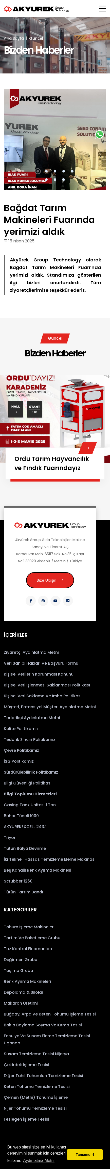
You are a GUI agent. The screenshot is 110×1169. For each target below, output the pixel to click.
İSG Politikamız (19, 761)
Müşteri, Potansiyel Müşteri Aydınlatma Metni (50, 707)
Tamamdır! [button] (85, 1155)
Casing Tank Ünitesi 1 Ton (30, 805)
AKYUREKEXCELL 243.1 (25, 827)
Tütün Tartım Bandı (23, 892)
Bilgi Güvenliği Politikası (27, 783)
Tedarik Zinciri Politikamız (29, 739)
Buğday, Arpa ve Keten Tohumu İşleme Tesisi (50, 1014)
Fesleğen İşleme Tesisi (26, 1119)
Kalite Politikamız (21, 729)
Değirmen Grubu (20, 960)
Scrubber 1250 (18, 881)
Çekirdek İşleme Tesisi (26, 1065)
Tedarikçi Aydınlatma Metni (32, 718)
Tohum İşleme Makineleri (29, 927)
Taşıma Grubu (18, 970)
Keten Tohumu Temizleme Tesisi (37, 1086)
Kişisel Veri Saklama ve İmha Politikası (43, 696)
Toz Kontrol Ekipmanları (28, 949)
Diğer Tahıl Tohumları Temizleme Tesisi (43, 1076)
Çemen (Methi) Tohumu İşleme (36, 1097)
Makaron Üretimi (21, 1003)
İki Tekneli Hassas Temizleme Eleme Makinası (50, 859)
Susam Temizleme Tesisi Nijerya (36, 1054)
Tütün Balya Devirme (25, 848)
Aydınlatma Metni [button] (38, 1160)
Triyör (9, 837)
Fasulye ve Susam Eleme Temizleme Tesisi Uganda (47, 1039)
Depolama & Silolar (23, 992)
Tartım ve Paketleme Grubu (32, 938)
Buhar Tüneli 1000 (21, 816)
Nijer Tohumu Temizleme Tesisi (35, 1108)
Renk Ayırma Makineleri (27, 981)
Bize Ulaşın (50, 580)
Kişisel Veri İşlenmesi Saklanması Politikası (47, 685)
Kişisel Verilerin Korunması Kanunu (39, 674)
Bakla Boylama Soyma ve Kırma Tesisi (43, 1025)
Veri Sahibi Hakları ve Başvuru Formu (41, 663)
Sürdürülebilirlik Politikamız (31, 772)
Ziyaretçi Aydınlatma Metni (31, 652)
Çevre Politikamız (21, 750)
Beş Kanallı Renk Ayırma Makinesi (37, 870)
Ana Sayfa (14, 38)
